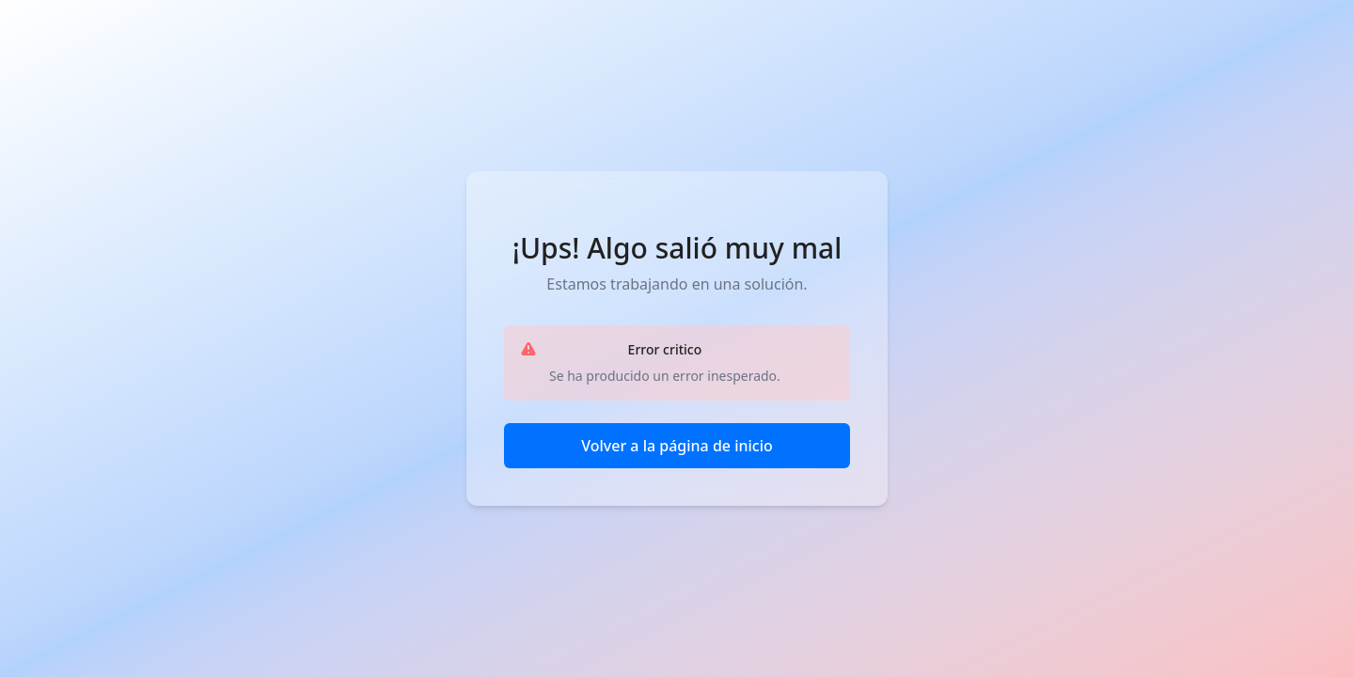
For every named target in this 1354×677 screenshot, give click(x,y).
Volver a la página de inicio (677, 445)
